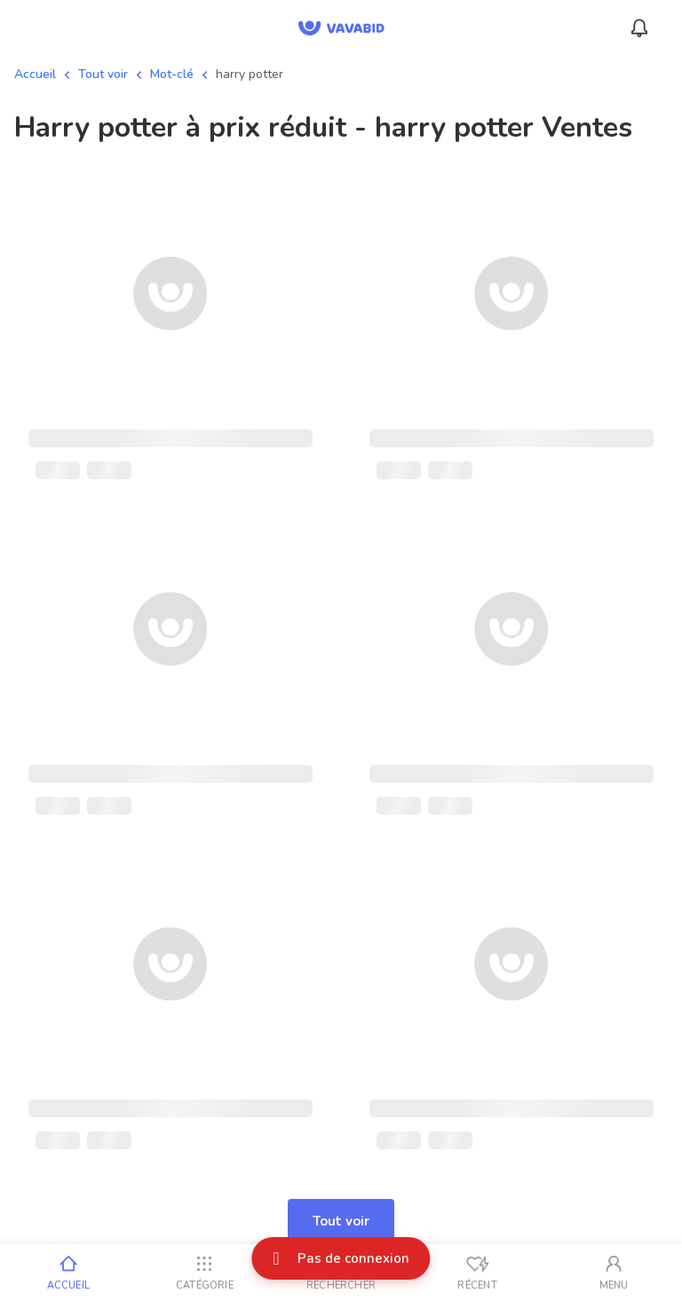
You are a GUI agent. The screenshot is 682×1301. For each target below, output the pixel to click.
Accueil (35, 74)
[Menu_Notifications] (639, 28)
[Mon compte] (613, 1272)
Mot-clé (172, 74)
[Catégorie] (205, 1272)
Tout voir (103, 74)
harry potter (249, 74)
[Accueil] (68, 1272)
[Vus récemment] (477, 1272)
